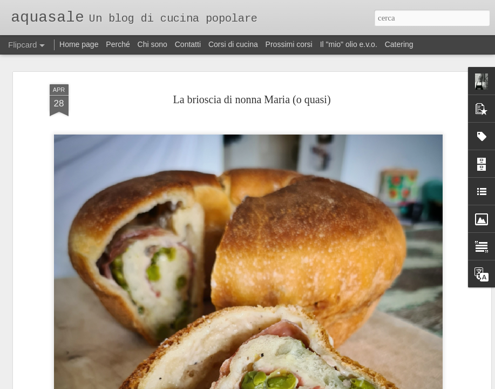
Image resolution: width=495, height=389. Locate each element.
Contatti (188, 44)
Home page (78, 44)
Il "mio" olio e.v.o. (348, 44)
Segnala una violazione (320, 383)
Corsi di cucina (233, 44)
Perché (118, 44)
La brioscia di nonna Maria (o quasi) (251, 89)
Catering (399, 44)
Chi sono (152, 44)
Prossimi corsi (289, 44)
